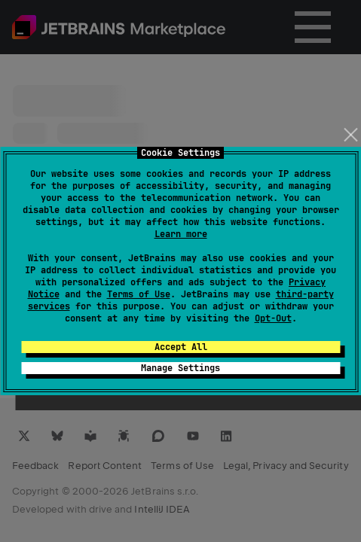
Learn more (180, 234)
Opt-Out (273, 318)
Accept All (180, 347)
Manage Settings (180, 368)
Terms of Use (138, 294)
